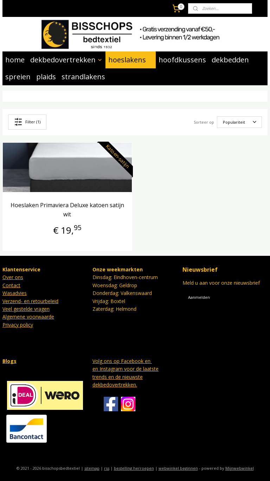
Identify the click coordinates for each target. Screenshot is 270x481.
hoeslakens (130, 59)
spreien (18, 76)
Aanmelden (199, 297)
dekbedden (230, 59)
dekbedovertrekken (66, 59)
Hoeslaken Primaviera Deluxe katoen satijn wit (67, 209)
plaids (46, 76)
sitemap (91, 468)
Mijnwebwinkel (239, 468)
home (15, 59)
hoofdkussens (182, 59)
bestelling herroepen (134, 468)
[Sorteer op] (239, 122)
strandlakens (83, 76)
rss (106, 468)
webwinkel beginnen (178, 468)
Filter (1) (27, 122)
